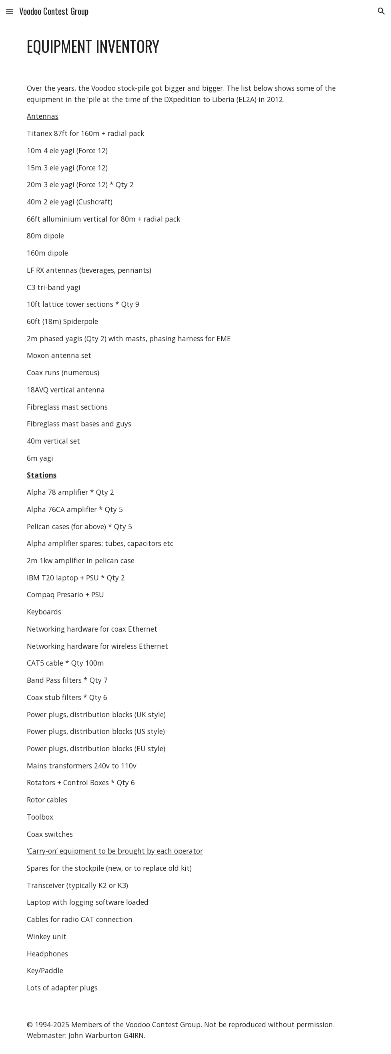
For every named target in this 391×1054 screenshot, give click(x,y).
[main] (195, 46)
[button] (9, 11)
